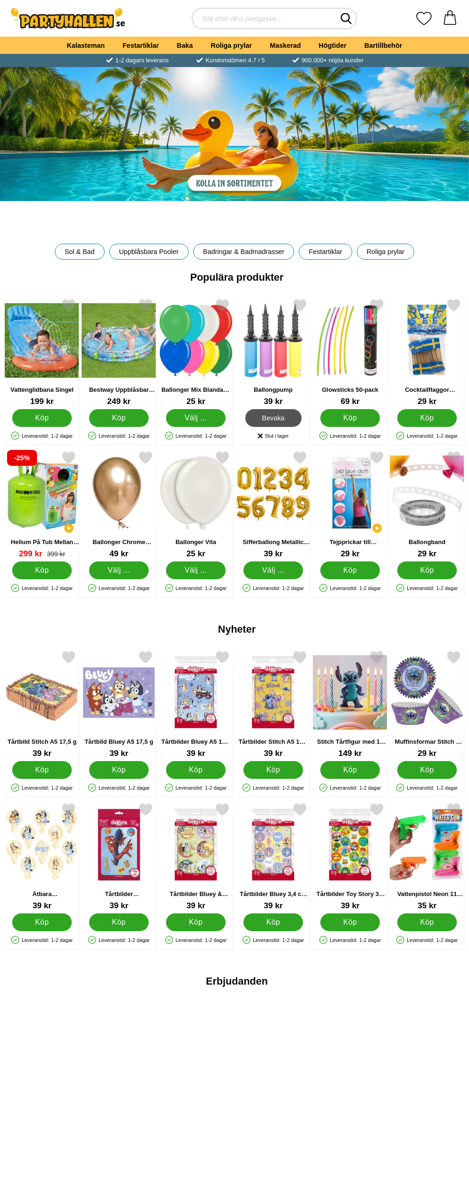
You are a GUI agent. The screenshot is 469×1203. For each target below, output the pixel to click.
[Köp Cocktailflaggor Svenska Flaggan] (427, 418)
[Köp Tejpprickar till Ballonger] (350, 570)
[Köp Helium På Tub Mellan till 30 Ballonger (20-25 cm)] (42, 570)
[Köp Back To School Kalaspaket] (196, 1122)
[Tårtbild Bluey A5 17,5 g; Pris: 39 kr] (119, 704)
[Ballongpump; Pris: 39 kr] (273, 352)
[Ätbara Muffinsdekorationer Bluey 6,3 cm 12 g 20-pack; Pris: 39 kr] (42, 856)
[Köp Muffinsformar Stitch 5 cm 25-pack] (427, 770)
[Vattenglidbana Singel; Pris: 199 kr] (42, 352)
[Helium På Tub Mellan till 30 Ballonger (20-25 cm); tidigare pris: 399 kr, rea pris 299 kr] (42, 504)
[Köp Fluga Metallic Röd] (42, 1122)
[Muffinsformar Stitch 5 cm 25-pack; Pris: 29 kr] (427, 704)
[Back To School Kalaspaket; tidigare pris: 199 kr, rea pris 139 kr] (196, 1056)
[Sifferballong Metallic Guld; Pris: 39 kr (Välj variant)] (273, 504)
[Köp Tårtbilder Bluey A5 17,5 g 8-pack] (196, 770)
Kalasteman (86, 45)
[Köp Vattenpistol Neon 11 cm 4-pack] (427, 922)
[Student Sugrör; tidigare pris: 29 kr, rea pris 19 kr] (273, 1056)
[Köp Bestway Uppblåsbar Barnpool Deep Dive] (119, 418)
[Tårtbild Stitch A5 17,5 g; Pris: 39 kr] (42, 704)
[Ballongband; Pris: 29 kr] (427, 504)
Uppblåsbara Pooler (149, 251)
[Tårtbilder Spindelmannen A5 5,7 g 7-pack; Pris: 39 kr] (119, 856)
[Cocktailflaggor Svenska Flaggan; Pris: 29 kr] (427, 352)
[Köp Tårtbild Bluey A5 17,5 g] (119, 770)
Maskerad (285, 45)
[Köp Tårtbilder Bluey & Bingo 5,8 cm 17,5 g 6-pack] (196, 922)
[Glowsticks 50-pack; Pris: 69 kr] (350, 352)
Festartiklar (140, 45)
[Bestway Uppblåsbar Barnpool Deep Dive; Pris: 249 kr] (119, 352)
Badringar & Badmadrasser (244, 251)
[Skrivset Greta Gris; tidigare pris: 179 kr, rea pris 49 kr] (350, 1056)
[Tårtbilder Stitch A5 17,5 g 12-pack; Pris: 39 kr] (273, 704)
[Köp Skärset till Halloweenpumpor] (427, 1122)
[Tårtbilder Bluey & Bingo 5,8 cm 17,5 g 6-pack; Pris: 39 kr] (196, 856)
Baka (185, 45)
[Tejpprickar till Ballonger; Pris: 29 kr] (350, 504)
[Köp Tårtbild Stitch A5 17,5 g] (42, 770)
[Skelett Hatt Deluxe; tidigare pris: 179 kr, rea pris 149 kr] (119, 1056)
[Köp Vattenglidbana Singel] (42, 418)
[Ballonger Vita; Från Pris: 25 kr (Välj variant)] (196, 504)
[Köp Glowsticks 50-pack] (350, 418)
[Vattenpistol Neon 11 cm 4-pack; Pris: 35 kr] (427, 856)
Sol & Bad (80, 251)
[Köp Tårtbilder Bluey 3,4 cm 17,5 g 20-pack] (273, 922)
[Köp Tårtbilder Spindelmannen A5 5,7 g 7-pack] (119, 922)
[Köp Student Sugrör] (273, 1122)
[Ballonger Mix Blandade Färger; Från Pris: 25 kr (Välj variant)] (196, 352)
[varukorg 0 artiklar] (450, 18)
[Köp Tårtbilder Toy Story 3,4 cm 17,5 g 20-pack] (350, 922)
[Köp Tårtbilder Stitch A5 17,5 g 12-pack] (273, 770)
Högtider (333, 45)
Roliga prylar (231, 45)
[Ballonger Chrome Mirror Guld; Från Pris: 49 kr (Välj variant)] (119, 504)
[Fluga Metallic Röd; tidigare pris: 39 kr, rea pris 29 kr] (42, 1056)
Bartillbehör (383, 45)
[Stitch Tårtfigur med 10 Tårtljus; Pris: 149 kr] (350, 704)
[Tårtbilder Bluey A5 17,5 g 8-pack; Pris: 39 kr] (196, 704)
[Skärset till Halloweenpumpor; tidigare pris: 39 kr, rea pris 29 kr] (427, 1056)
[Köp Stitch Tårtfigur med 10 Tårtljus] (350, 770)
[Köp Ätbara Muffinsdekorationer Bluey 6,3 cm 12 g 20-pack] (42, 922)
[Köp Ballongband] (427, 570)
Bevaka (273, 418)
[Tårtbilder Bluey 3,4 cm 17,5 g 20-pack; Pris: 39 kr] (273, 856)
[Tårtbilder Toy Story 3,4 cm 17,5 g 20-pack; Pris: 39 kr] (350, 856)
